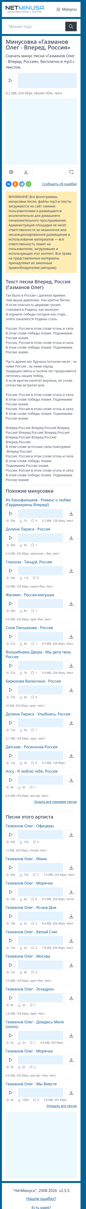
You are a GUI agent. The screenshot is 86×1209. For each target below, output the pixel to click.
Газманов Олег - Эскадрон (30, 989)
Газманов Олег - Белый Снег (32, 931)
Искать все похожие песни (55, 802)
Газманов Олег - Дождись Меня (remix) (35, 1024)
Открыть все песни (61, 1106)
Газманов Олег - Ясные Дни (31, 907)
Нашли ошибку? (41, 1198)
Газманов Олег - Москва (28, 956)
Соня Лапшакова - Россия (29, 627)
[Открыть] (71, 513)
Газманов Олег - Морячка (29, 883)
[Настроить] (12, 171)
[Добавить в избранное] (71, 171)
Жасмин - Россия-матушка (30, 594)
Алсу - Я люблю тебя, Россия (32, 771)
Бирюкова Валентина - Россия (33, 681)
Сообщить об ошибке (59, 184)
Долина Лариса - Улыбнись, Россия (38, 714)
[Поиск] (35, 26)
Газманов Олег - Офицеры (30, 826)
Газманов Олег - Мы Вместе (31, 1084)
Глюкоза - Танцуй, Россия (29, 562)
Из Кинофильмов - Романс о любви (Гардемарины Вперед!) (38, 502)
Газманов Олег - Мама (26, 858)
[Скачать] (26, 171)
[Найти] (71, 26)
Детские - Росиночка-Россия (31, 747)
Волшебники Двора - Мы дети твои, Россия (39, 654)
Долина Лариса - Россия (28, 529)
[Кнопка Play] (10, 80)
